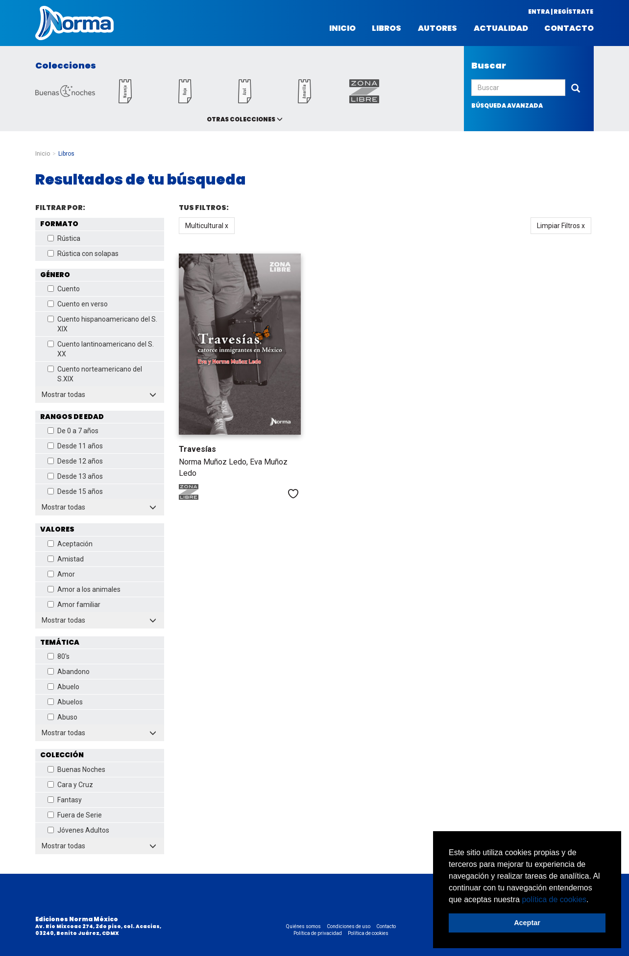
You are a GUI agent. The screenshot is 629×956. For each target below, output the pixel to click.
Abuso (62, 717)
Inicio (342, 28)
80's (59, 656)
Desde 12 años (75, 461)
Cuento (64, 289)
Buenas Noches (76, 769)
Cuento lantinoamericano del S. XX (101, 349)
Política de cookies (368, 933)
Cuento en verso (78, 304)
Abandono (69, 672)
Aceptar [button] (527, 923)
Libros (386, 28)
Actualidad (501, 28)
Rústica (64, 238)
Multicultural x (206, 226)
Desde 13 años (75, 476)
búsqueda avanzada (507, 105)
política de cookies (554, 899)
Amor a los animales (84, 589)
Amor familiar (74, 604)
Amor (61, 574)
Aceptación (70, 544)
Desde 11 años (75, 446)
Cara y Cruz (70, 785)
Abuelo (63, 687)
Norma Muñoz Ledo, (214, 461)
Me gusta (293, 493)
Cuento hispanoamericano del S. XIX (102, 324)
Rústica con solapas (83, 253)
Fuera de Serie (75, 815)
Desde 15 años (75, 491)
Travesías (197, 449)
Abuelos (65, 702)
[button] (592, 900)
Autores (437, 28)
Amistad (66, 559)
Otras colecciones (241, 119)
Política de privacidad (317, 933)
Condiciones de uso (348, 926)
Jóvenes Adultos (78, 830)
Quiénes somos (303, 926)
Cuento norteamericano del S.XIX (95, 374)
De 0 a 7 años (73, 431)
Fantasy (65, 800)
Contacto (569, 28)
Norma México (74, 23)
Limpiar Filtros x (561, 226)
